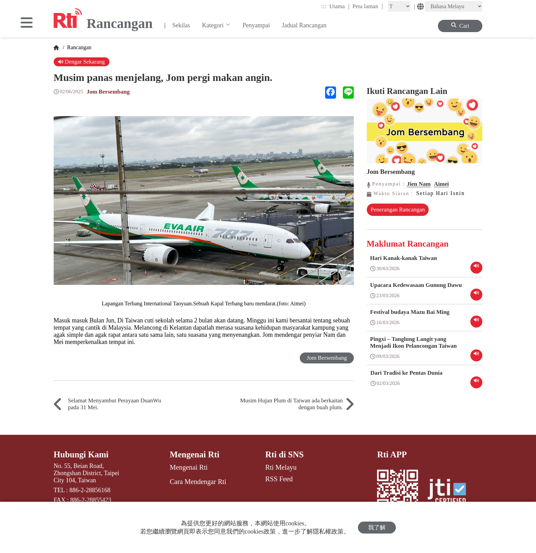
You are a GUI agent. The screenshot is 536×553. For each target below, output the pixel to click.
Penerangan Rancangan (398, 209)
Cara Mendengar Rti (198, 481)
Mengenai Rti (194, 454)
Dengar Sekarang (81, 61)
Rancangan (78, 47)
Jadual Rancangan (304, 25)
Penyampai (256, 25)
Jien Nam (418, 184)
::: (323, 6)
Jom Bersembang (108, 91)
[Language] (453, 6)
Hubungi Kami (81, 454)
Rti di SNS (284, 454)
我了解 (377, 527)
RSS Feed (279, 479)
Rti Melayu (281, 467)
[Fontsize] (399, 6)
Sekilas (181, 25)
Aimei (441, 184)
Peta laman (367, 6)
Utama (339, 6)
